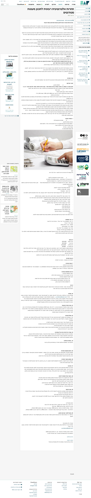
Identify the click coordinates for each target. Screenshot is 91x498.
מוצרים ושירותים (41, 1)
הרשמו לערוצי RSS (17, 489)
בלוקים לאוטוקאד (33, 492)
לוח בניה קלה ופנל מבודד (83, 23)
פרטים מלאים (70, 436)
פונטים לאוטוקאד (33, 495)
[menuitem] (72, 1)
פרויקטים (87, 14)
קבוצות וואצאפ (86, 34)
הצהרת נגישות (79, 490)
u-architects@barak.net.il (61, 297)
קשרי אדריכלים (49, 1)
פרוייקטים (68, 1)
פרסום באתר (79, 487)
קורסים (35, 484)
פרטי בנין (35, 490)
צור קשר (80, 489)
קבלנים (65, 489)
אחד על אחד (33, 1)
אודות (80, 485)
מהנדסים (65, 487)
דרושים (20, 1)
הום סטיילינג (49, 487)
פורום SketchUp (48, 492)
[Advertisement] (47, 462)
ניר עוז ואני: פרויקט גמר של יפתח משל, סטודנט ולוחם (82, 81)
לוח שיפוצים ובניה (85, 20)
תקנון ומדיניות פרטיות (77, 484)
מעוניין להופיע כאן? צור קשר (12, 116)
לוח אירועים (26, 1)
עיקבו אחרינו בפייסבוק (16, 487)
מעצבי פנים (64, 485)
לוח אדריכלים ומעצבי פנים (83, 17)
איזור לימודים (86, 31)
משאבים (35, 494)
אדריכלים (65, 484)
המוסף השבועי (86, 28)
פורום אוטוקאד (48, 490)
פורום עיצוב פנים (48, 485)
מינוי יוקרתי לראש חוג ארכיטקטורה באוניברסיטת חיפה (83, 68)
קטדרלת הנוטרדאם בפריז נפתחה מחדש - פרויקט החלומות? (83, 74)
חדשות (88, 8)
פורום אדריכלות (48, 484)
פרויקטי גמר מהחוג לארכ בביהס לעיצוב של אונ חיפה (82, 62)
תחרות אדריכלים (68, 20)
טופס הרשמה (70, 440)
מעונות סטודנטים (60, 20)
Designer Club (33, 485)
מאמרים (73, 1)
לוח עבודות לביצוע (60, 1)
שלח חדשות (86, 43)
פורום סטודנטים (48, 489)
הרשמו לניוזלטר (18, 484)
